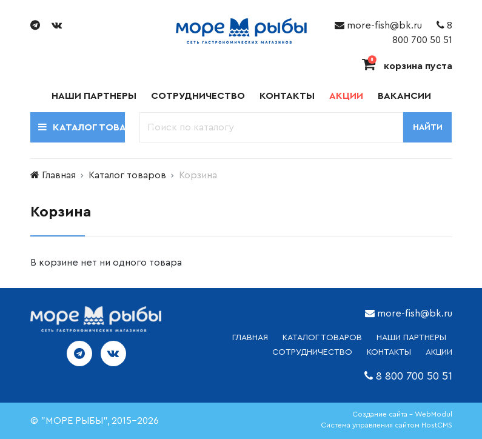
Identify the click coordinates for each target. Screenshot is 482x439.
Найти (428, 127)
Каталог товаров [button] (81, 127)
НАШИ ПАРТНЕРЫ (411, 337)
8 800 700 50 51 (414, 375)
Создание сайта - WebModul (402, 414)
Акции (346, 96)
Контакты (287, 96)
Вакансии (404, 96)
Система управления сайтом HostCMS (386, 425)
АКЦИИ (439, 352)
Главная (59, 175)
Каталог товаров (127, 175)
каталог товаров (322, 337)
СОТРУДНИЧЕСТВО (312, 352)
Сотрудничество (198, 96)
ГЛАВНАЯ (250, 337)
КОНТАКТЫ (389, 352)
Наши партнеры (94, 96)
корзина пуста (407, 66)
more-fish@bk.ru (378, 25)
